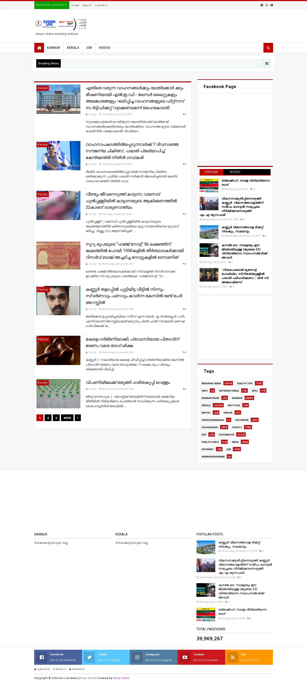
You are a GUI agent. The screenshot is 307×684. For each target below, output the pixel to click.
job (229, 449)
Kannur (237, 398)
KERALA (73, 47)
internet (208, 449)
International (229, 390)
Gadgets (42, 669)
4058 (67, 418)
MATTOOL (234, 405)
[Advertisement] (235, 328)
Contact (101, 5)
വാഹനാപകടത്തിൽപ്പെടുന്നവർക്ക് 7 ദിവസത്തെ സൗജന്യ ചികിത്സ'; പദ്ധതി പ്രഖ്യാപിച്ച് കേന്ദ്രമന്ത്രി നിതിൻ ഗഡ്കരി (132, 151)
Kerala (206, 405)
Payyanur (242, 419)
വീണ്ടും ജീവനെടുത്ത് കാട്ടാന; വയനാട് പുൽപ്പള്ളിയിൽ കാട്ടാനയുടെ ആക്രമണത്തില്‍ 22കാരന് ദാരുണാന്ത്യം (131, 201)
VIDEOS (105, 47)
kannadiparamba (213, 456)
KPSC (255, 390)
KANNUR (53, 47)
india (235, 441)
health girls (210, 441)
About (87, 5)
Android (77, 669)
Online (227, 412)
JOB (89, 47)
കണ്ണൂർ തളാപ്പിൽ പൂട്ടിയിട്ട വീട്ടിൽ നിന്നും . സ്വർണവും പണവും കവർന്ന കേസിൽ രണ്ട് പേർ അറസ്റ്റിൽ (134, 296)
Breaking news (211, 383)
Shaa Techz (88, 678)
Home (75, 5)
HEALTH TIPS (245, 383)
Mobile (59, 669)
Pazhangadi (210, 427)
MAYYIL (206, 412)
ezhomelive (226, 434)
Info (205, 390)
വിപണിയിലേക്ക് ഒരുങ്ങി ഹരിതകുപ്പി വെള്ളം (128, 382)
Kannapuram (210, 398)
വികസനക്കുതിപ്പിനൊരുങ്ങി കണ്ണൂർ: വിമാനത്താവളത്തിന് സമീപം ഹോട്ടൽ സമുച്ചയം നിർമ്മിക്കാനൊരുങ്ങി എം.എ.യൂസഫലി (231, 206)
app (204, 434)
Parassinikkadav (213, 419)
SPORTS (237, 427)
